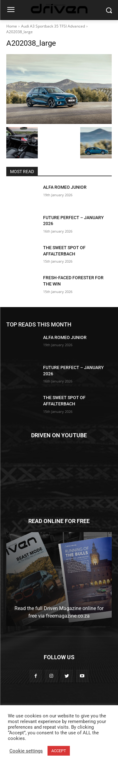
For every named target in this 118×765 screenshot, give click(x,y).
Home (11, 26)
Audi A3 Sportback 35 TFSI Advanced (53, 26)
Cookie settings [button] (26, 751)
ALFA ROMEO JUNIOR (65, 187)
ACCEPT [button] (58, 750)
